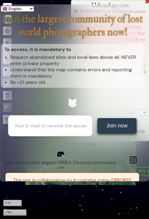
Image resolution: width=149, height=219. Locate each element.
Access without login (72, 144)
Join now (117, 126)
